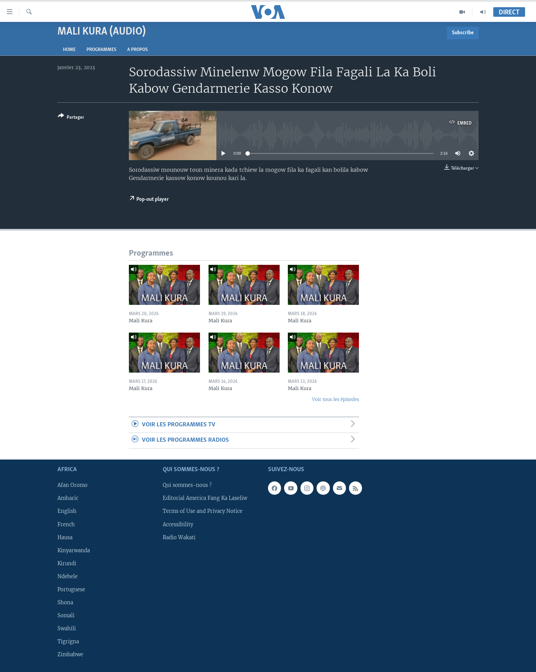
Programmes (101, 49)
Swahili (66, 628)
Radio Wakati (179, 537)
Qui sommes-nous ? (187, 485)
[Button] (71, 118)
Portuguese (71, 589)
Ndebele (67, 576)
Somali (66, 615)
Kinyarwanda (73, 550)
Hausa (64, 537)
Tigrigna (68, 641)
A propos (137, 49)
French (66, 524)
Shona (65, 602)
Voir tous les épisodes (335, 399)
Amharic (67, 498)
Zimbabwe (70, 654)
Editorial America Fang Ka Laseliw (205, 498)
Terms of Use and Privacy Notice (202, 511)
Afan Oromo (72, 485)
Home (69, 49)
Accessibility (178, 524)
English (67, 511)
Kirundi (66, 563)
